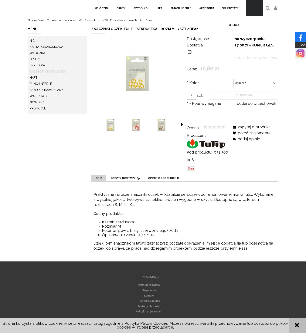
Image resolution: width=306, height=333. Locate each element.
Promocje (38, 108)
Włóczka (37, 53)
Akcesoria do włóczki (48, 71)
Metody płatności (149, 306)
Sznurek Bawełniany (46, 90)
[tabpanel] (185, 221)
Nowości (37, 102)
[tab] (98, 178)
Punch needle (41, 83)
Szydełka (37, 65)
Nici (32, 40)
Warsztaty (39, 96)
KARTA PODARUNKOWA (46, 47)
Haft (33, 77)
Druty (35, 59)
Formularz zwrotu (149, 285)
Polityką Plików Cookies (146, 323)
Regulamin (149, 290)
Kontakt (149, 295)
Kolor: (193, 83)
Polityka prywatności (149, 311)
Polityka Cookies (149, 301)
